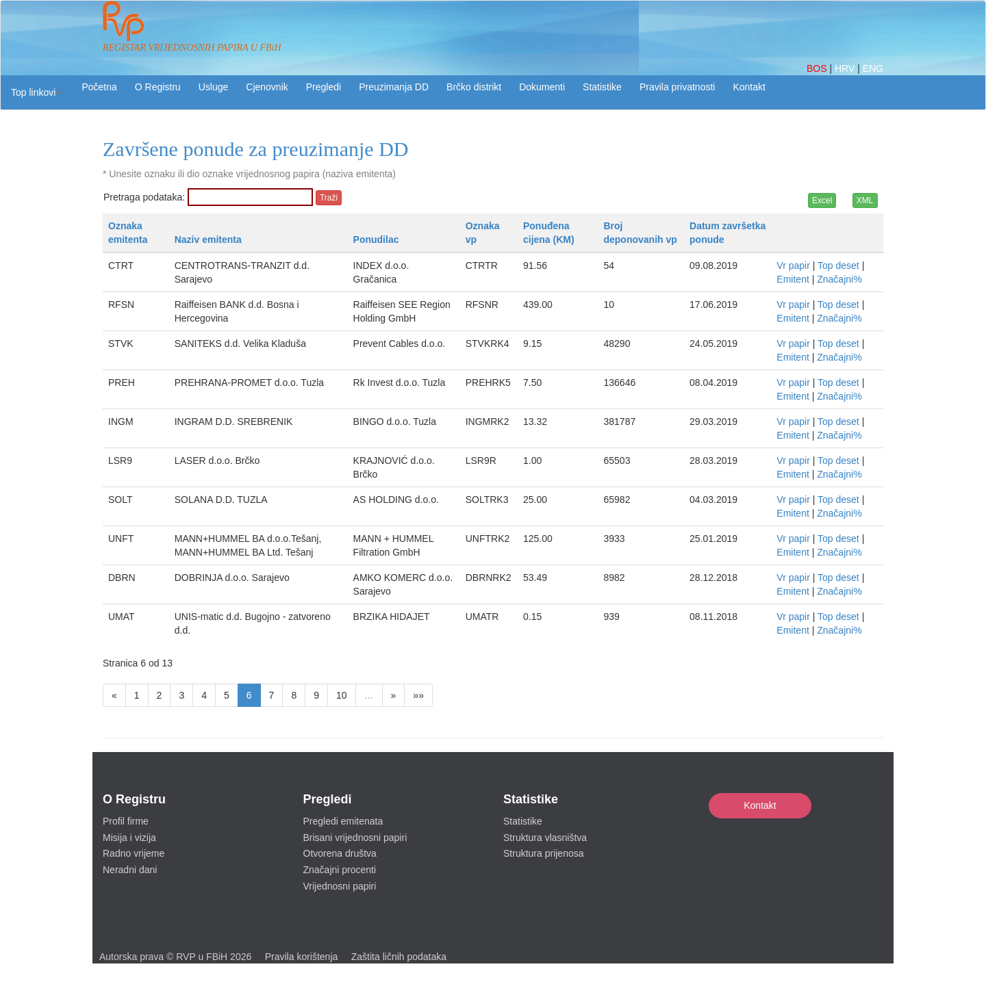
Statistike (602, 86)
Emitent (792, 279)
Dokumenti (542, 86)
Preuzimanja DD (394, 86)
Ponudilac (376, 239)
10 (341, 695)
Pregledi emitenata (343, 821)
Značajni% (839, 279)
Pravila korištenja (301, 956)
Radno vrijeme (133, 853)
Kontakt (760, 805)
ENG (873, 68)
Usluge (214, 86)
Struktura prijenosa (543, 853)
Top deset (838, 265)
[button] (37, 92)
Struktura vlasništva (545, 837)
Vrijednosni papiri (340, 886)
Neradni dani (130, 869)
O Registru (158, 86)
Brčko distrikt (473, 86)
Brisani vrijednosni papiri (355, 837)
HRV (846, 68)
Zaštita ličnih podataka (398, 956)
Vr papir (793, 265)
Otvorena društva (340, 853)
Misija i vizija (129, 837)
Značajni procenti (340, 869)
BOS (818, 68)
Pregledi (323, 86)
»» (418, 695)
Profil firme (126, 821)
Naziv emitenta (208, 239)
